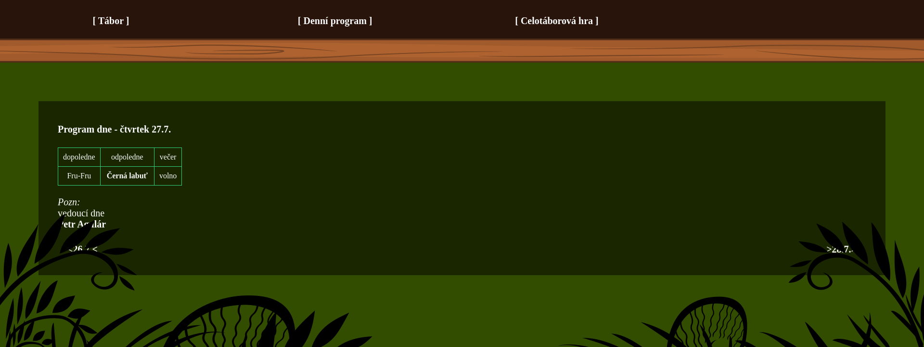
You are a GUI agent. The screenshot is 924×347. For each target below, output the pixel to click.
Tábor (111, 20)
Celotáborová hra (557, 20)
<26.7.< (82, 249)
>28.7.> (841, 249)
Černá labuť (127, 176)
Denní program (335, 20)
